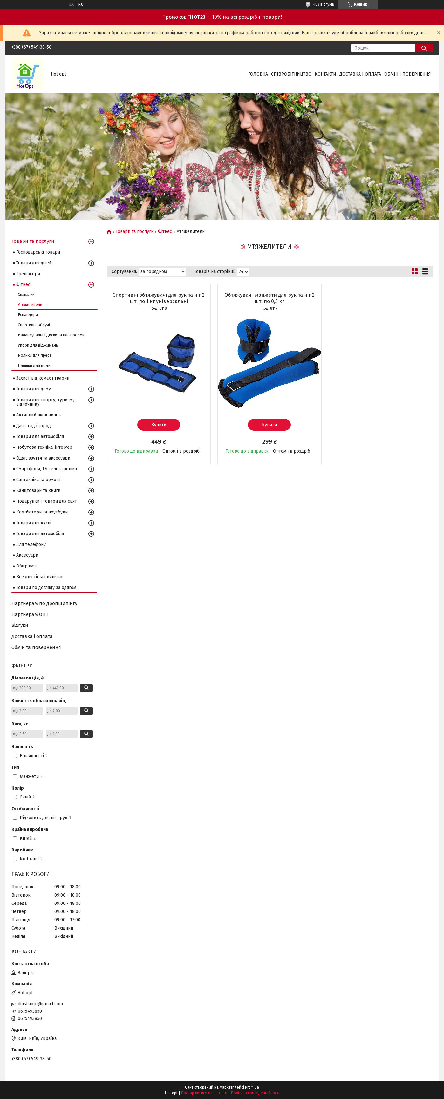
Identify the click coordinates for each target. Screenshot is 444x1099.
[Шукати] (424, 48)
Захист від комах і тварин (42, 378)
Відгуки (19, 625)
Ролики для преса (34, 355)
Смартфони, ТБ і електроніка (46, 469)
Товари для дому (33, 389)
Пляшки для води (34, 365)
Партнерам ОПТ (29, 614)
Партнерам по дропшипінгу (44, 603)
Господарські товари (38, 252)
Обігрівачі (26, 566)
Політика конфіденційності (255, 1093)
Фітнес (165, 231)
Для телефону (31, 544)
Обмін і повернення (407, 74)
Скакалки (26, 294)
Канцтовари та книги (38, 490)
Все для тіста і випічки (39, 576)
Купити (158, 424)
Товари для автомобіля (40, 436)
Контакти (325, 74)
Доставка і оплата (360, 74)
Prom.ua (252, 1087)
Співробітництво (291, 74)
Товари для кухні (33, 523)
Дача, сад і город (33, 425)
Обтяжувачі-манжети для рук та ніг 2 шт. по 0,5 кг (269, 298)
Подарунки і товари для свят (46, 501)
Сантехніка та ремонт (38, 479)
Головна (258, 74)
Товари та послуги (135, 231)
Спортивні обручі (34, 324)
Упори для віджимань (38, 345)
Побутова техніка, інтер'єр (44, 447)
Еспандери (28, 314)
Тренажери (28, 273)
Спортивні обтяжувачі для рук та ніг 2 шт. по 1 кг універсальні (159, 298)
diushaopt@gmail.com (40, 1004)
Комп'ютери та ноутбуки (42, 512)
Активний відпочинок (38, 415)
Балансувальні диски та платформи (51, 335)
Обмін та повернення (36, 647)
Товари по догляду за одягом (46, 587)
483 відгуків (323, 4)
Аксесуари (27, 555)
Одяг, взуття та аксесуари (43, 458)
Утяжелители (30, 304)
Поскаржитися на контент (204, 1093)
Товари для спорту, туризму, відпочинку (46, 402)
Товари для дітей (33, 263)
